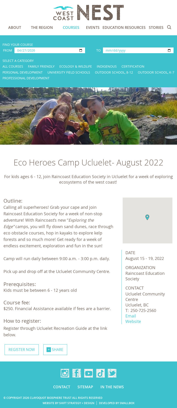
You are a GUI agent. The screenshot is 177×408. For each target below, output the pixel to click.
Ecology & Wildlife (75, 66)
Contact (61, 386)
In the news (112, 386)
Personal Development (23, 72)
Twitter (112, 373)
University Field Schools (68, 72)
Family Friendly (41, 66)
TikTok (100, 373)
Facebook (76, 373)
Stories (156, 27)
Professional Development (26, 78)
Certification (133, 66)
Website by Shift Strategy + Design (68, 403)
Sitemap (85, 386)
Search (169, 27)
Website (133, 321)
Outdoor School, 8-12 (114, 72)
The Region (42, 27)
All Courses (13, 66)
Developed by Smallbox (116, 403)
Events (93, 27)
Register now (21, 349)
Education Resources (124, 27)
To (98, 50)
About (14, 27)
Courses (71, 27)
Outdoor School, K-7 (156, 72)
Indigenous (107, 66)
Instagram (65, 373)
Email (130, 316)
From (7, 50)
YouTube (88, 373)
